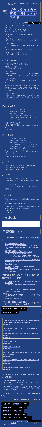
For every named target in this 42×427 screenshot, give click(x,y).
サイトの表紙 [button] (6, 404)
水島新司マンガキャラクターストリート (16, 203)
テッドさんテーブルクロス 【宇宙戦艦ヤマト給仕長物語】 (21, 255)
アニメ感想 (22, 3)
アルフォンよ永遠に (10, 271)
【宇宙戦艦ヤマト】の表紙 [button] (10, 312)
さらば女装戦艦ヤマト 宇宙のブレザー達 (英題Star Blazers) (22, 269)
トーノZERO (13, 3)
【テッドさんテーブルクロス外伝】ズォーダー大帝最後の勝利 (22, 260)
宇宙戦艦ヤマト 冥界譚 (11, 268)
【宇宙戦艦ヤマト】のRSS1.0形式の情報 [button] (14, 414)
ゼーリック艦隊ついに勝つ (12, 261)
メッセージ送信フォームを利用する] (14, 380)
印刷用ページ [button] (27, 417)
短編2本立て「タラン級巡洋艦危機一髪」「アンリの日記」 (21, 245)
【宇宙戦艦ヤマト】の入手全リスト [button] (12, 411)
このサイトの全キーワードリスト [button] (12, 417)
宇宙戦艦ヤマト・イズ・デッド (11, 347)
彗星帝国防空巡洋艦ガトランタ (13, 250)
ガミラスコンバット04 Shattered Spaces (17, 253)
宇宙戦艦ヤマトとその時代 (10, 341)
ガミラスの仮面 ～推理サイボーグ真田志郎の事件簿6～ (21, 284)
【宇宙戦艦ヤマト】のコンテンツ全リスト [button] (14, 308)
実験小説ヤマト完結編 (11, 264)
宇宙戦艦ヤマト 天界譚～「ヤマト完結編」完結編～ (19, 266)
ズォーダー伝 (9, 263)
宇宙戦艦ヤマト (33, 289)
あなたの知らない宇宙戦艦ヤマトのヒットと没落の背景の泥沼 (20, 328)
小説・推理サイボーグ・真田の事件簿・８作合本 (16, 367)
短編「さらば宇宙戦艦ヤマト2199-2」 (15, 244)
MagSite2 (13, 423)
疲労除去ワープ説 (15, 295)
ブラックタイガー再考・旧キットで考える (23, 14)
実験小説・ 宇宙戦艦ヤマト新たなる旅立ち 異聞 (18, 252)
